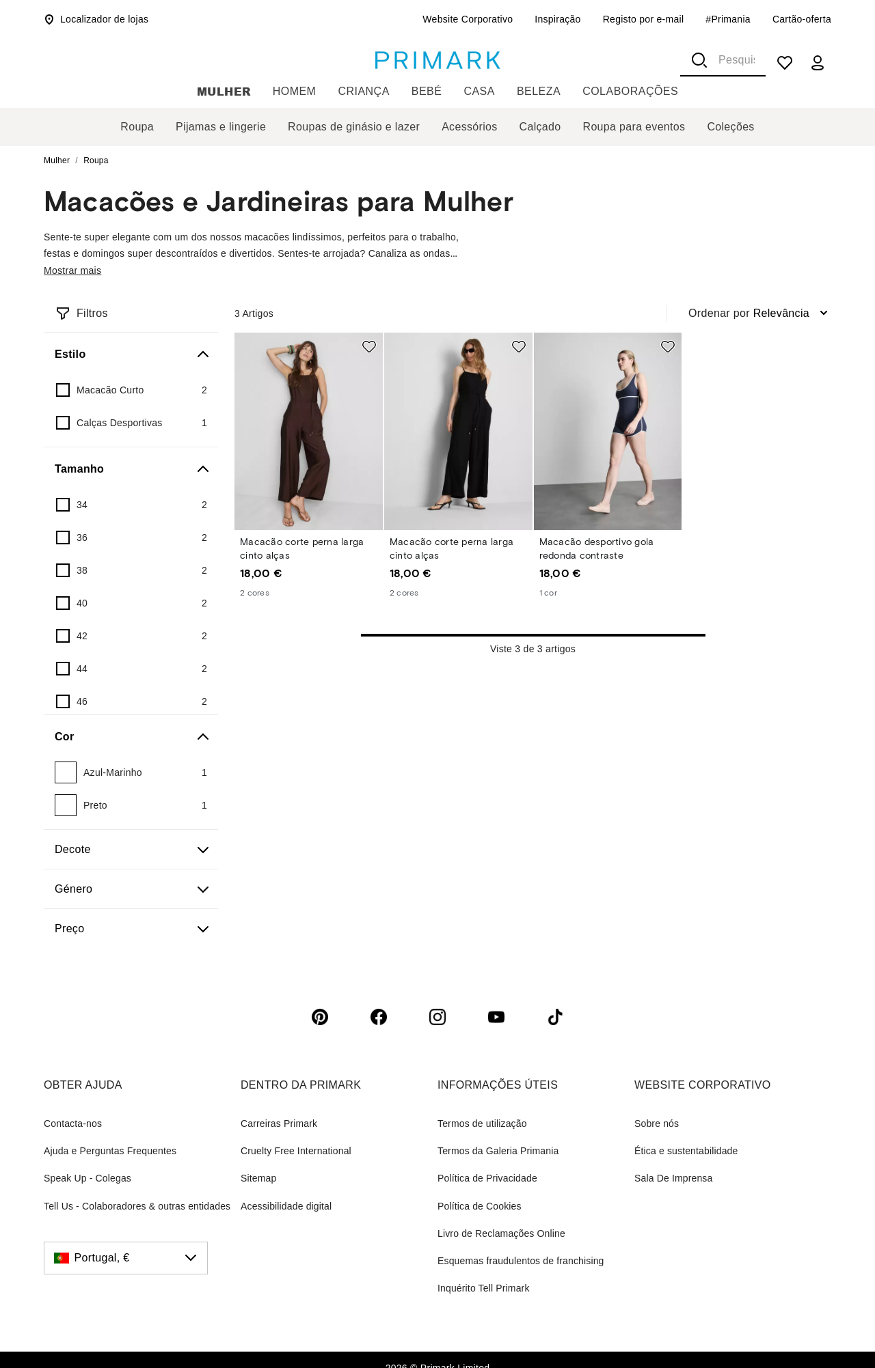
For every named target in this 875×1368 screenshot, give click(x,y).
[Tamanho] (131, 469)
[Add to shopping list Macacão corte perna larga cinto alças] (369, 346)
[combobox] (723, 60)
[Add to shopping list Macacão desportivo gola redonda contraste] (668, 346)
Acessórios (469, 126)
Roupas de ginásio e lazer (354, 126)
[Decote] (131, 849)
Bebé (427, 91)
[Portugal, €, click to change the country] (126, 1258)
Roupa (137, 126)
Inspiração (557, 19)
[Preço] (131, 929)
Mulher (224, 91)
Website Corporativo (467, 19)
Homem (295, 91)
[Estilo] (131, 354)
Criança (363, 91)
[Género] (131, 889)
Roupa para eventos (634, 126)
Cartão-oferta (801, 19)
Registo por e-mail (643, 19)
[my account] (817, 62)
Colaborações (630, 91)
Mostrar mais (72, 270)
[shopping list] (784, 62)
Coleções (730, 126)
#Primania (728, 19)
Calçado (540, 126)
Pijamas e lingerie (221, 126)
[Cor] (131, 737)
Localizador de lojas (96, 19)
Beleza (539, 91)
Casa (479, 91)
